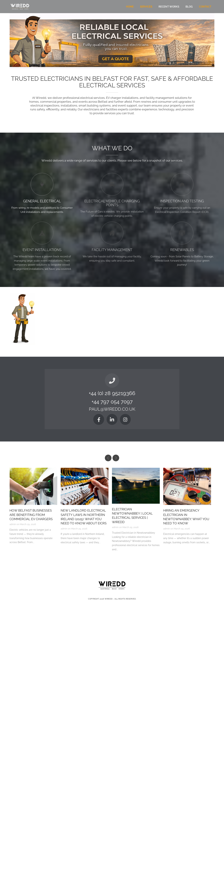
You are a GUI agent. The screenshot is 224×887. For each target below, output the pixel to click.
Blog (189, 6)
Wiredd (109, 599)
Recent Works (169, 6)
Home (130, 6)
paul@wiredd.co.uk (112, 409)
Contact (205, 6)
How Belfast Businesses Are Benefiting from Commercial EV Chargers (33, 515)
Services (146, 6)
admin (15, 524)
